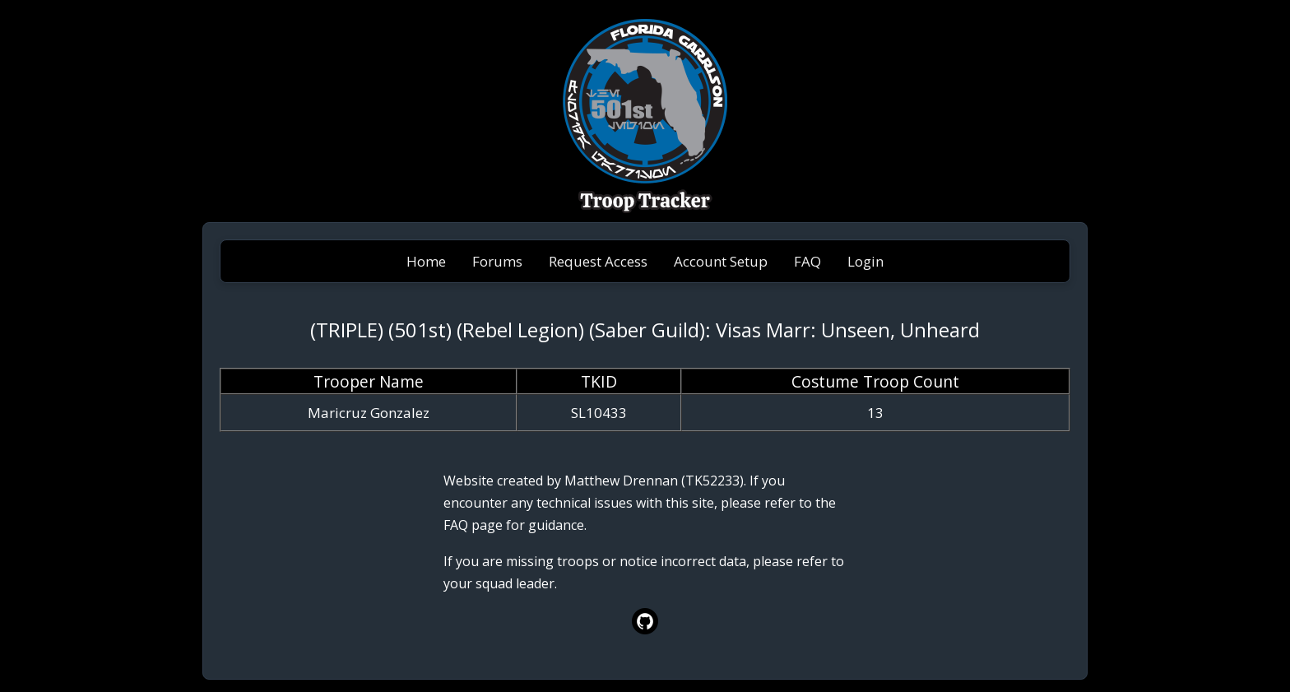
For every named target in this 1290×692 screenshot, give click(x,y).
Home (426, 261)
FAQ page (473, 525)
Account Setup (721, 261)
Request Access (598, 261)
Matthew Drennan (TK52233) (654, 480)
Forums (497, 261)
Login (865, 261)
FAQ (807, 261)
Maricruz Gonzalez (368, 412)
